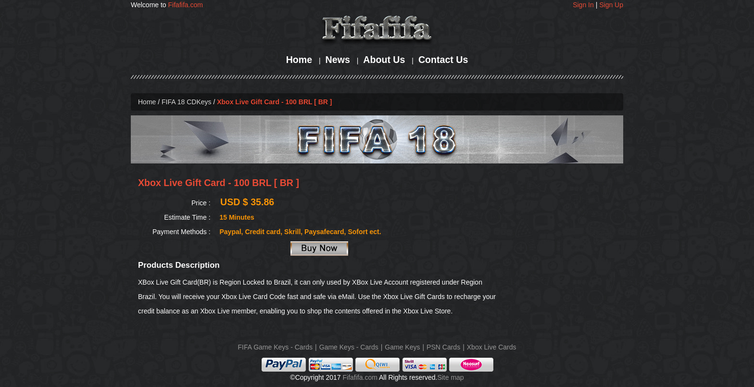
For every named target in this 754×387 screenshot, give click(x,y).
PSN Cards (443, 347)
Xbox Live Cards (491, 347)
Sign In (583, 5)
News (338, 59)
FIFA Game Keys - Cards (275, 347)
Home (299, 59)
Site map (450, 377)
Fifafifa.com (185, 5)
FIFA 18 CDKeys (186, 102)
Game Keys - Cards (348, 347)
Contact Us (443, 59)
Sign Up (611, 5)
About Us (384, 59)
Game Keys (402, 347)
